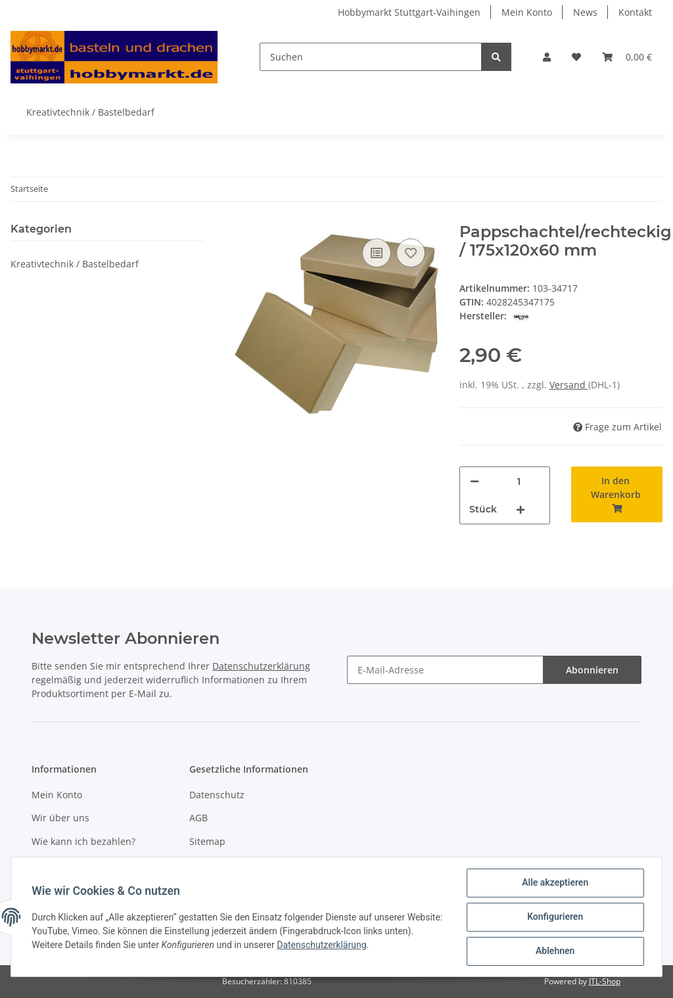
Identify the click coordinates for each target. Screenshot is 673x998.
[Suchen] (371, 57)
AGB (198, 817)
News (585, 12)
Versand (568, 384)
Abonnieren (592, 670)
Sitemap (207, 841)
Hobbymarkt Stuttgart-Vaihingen (409, 12)
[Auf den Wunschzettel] (410, 252)
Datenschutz (216, 794)
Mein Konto (526, 12)
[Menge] (519, 481)
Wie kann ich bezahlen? (83, 841)
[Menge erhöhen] (520, 509)
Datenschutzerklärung (261, 666)
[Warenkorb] (627, 56)
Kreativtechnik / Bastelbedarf (75, 264)
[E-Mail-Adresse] (445, 670)
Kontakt (635, 12)
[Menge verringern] (474, 481)
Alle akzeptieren (554, 883)
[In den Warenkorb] (616, 494)
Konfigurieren (554, 917)
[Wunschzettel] (576, 56)
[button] (546, 56)
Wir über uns (60, 817)
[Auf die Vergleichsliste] (376, 252)
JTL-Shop (604, 981)
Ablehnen (554, 951)
